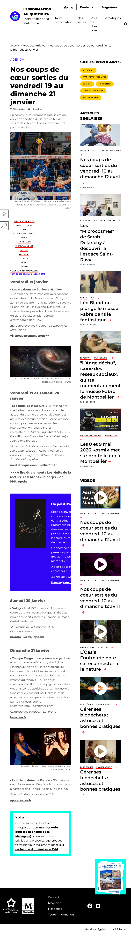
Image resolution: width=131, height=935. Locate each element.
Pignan (24, 267)
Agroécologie (87, 647)
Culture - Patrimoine (24, 233)
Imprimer (38, 109)
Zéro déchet (86, 704)
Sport (24, 238)
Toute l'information (61, 914)
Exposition (85, 221)
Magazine (54, 903)
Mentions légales (95, 929)
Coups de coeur (24, 225)
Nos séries (55, 908)
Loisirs (24, 229)
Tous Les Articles (34, 45)
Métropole (88, 70)
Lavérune (24, 254)
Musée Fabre (100, 358)
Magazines (109, 7)
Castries (24, 250)
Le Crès (24, 258)
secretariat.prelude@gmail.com (31, 705)
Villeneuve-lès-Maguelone (24, 271)
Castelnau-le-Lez (24, 246)
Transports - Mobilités (94, 77)
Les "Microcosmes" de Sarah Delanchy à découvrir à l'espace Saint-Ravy (97, 242)
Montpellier (24, 242)
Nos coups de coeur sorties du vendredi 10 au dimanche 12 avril (100, 168)
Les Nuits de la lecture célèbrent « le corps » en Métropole (40, 477)
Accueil (15, 45)
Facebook (4, 214)
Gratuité (87, 84)
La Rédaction (119, 929)
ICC (92, 298)
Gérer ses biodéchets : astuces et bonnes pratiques (100, 717)
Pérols (24, 262)
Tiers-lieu (103, 647)
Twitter (4, 225)
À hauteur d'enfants (24, 221)
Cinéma (83, 298)
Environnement (91, 97)
